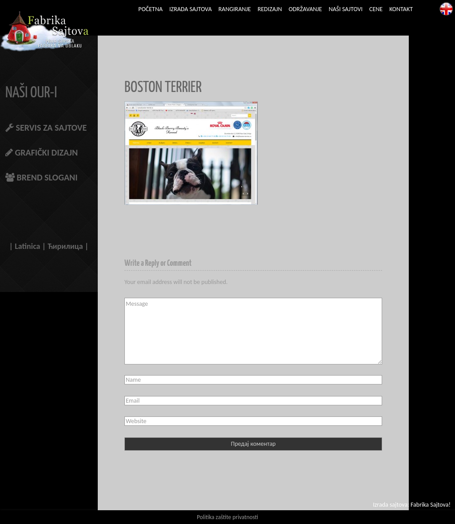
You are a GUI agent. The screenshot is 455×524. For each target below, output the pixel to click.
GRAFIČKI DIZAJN (41, 152)
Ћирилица (65, 246)
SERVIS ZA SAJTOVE (46, 127)
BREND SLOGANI (41, 177)
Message (253, 331)
